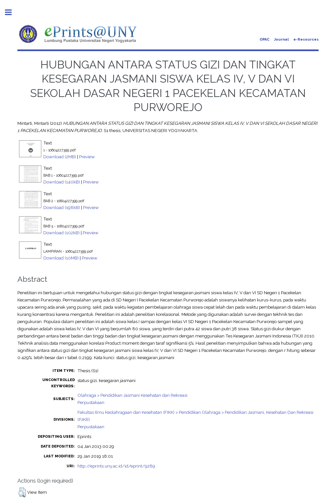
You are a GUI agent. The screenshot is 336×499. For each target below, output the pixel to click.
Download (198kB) (61, 207)
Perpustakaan (90, 402)
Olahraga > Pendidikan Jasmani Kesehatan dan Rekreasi (132, 395)
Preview (87, 156)
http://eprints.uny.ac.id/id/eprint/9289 (116, 466)
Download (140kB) (61, 181)
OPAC (264, 39)
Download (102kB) (61, 232)
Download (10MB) (61, 257)
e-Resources (306, 39)
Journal (281, 39)
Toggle (12, 12)
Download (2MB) (59, 156)
